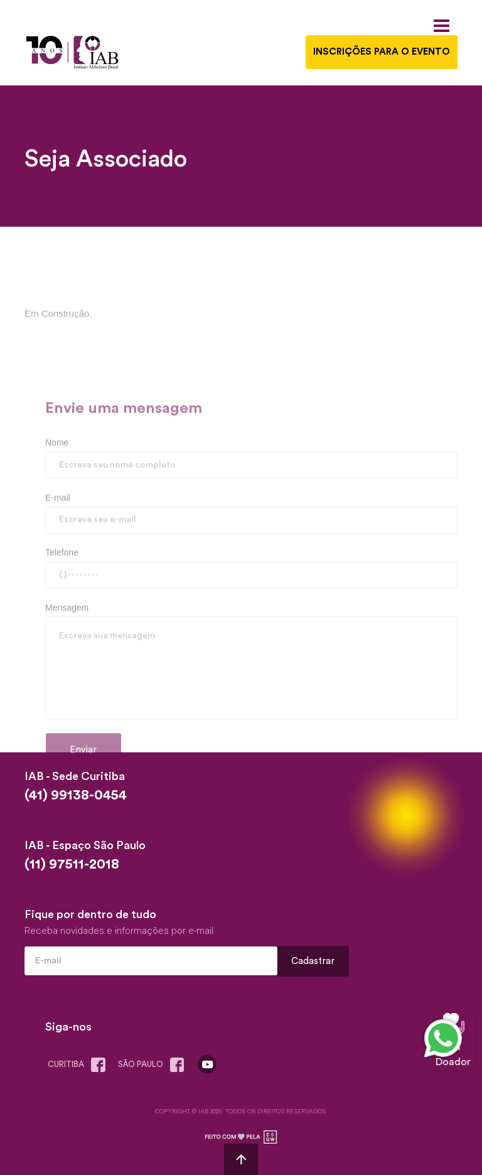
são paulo (154, 1065)
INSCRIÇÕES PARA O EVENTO (381, 52)
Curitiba (79, 1065)
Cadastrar (313, 961)
